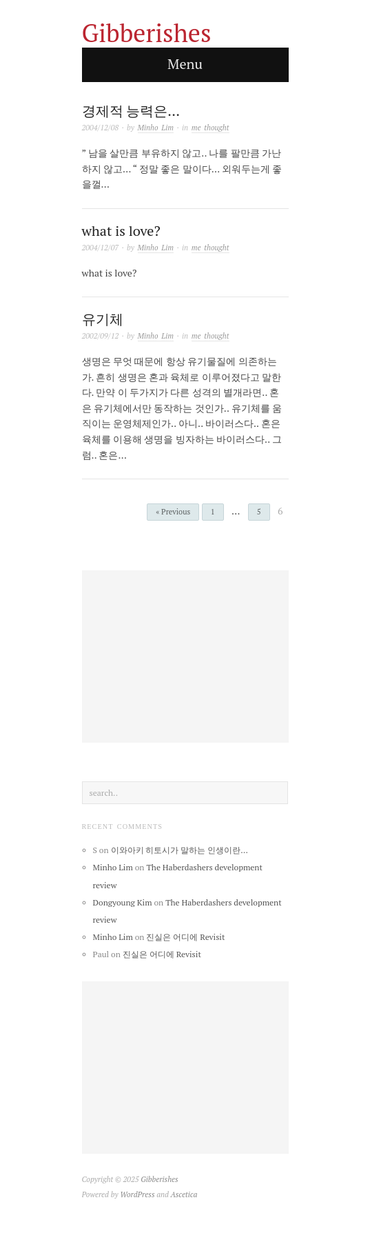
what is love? (121, 230)
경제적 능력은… (131, 110)
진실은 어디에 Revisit (185, 937)
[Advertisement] (185, 656)
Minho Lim (156, 127)
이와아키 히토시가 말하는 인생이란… (179, 850)
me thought (210, 127)
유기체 (102, 319)
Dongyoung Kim (122, 902)
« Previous (173, 512)
